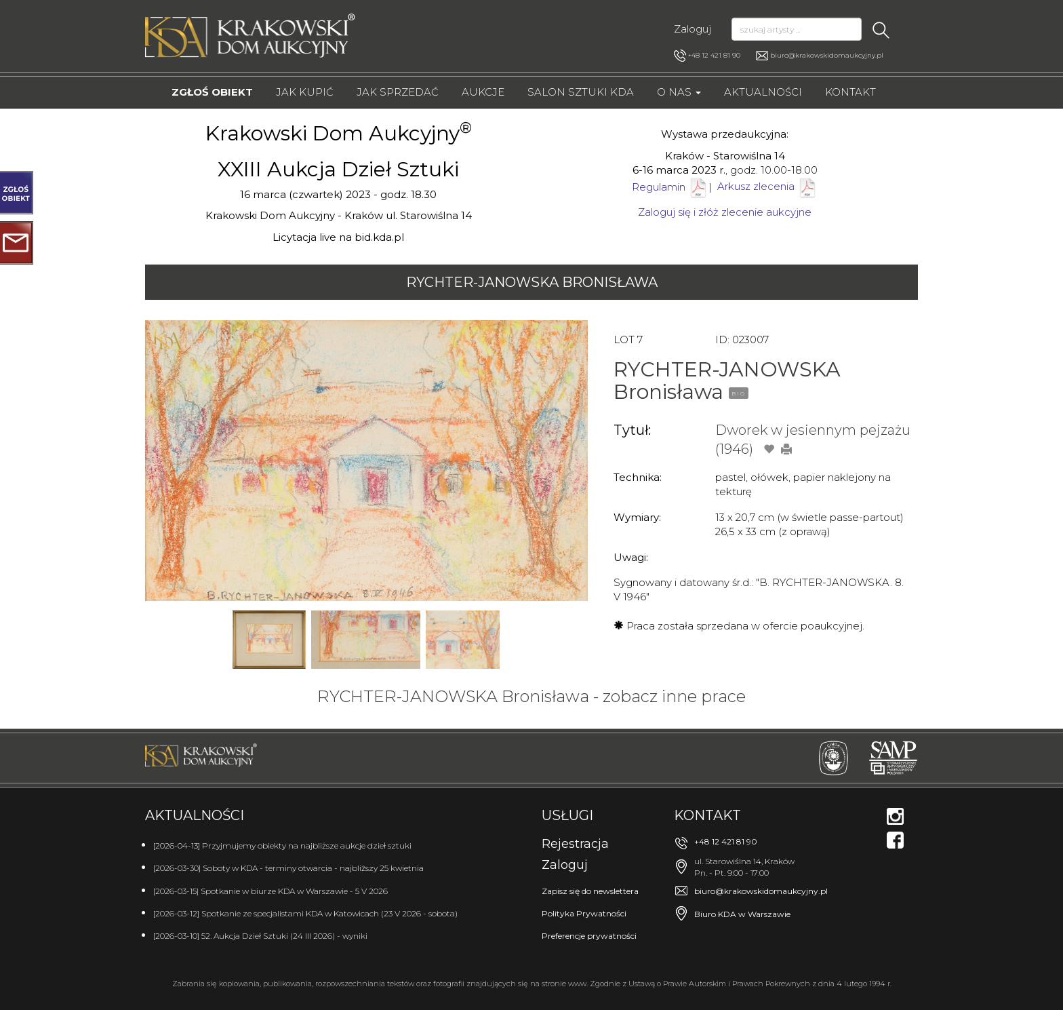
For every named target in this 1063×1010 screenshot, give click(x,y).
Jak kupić (305, 91)
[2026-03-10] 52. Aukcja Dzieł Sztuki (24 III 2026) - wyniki (260, 936)
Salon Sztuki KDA (580, 91)
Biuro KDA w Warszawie (742, 914)
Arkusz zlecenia (767, 186)
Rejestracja (575, 843)
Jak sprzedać (398, 91)
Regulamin (658, 186)
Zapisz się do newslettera (590, 891)
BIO (738, 393)
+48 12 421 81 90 (707, 56)
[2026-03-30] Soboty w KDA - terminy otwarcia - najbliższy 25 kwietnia (288, 868)
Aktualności (763, 91)
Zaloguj (692, 28)
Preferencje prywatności (589, 936)
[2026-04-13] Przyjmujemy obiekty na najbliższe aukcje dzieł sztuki (282, 845)
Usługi (567, 815)
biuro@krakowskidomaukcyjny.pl (826, 55)
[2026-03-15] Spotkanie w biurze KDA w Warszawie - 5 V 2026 (270, 891)
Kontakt (850, 91)
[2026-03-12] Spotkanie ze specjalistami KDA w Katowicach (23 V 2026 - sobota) (305, 913)
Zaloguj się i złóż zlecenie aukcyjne (724, 212)
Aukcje (483, 91)
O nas (679, 91)
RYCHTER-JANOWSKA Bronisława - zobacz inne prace (531, 696)
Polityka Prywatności (584, 913)
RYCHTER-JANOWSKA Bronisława (532, 282)
